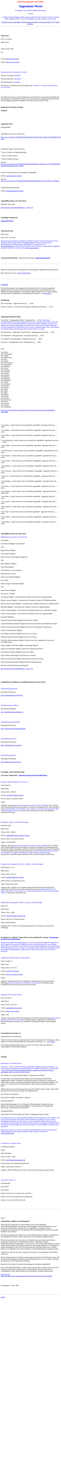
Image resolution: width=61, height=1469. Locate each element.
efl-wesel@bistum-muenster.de (15, 916)
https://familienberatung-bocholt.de (12, 695)
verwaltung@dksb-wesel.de (14, 795)
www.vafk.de (47, 293)
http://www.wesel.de (12, 62)
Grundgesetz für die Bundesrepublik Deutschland (30, 10)
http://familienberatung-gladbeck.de (12, 712)
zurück (3, 1297)
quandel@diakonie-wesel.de (15, 877)
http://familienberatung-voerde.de (11, 745)
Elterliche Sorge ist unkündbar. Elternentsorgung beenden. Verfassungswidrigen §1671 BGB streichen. (30, 23)
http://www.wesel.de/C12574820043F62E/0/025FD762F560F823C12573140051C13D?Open (30, 181)
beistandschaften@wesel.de (14, 191)
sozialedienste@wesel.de (14, 176)
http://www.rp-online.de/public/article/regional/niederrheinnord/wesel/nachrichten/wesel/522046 (26, 1275)
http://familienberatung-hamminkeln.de (13, 729)
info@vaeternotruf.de (7, 246)
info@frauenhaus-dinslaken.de (15, 1160)
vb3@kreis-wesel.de (12, 971)
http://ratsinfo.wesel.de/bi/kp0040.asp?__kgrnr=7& (17, 207)
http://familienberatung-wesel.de (11, 762)
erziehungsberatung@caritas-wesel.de (18, 835)
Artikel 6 (30, 14)
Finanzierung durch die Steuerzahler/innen (32, 775)
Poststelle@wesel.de (12, 59)
